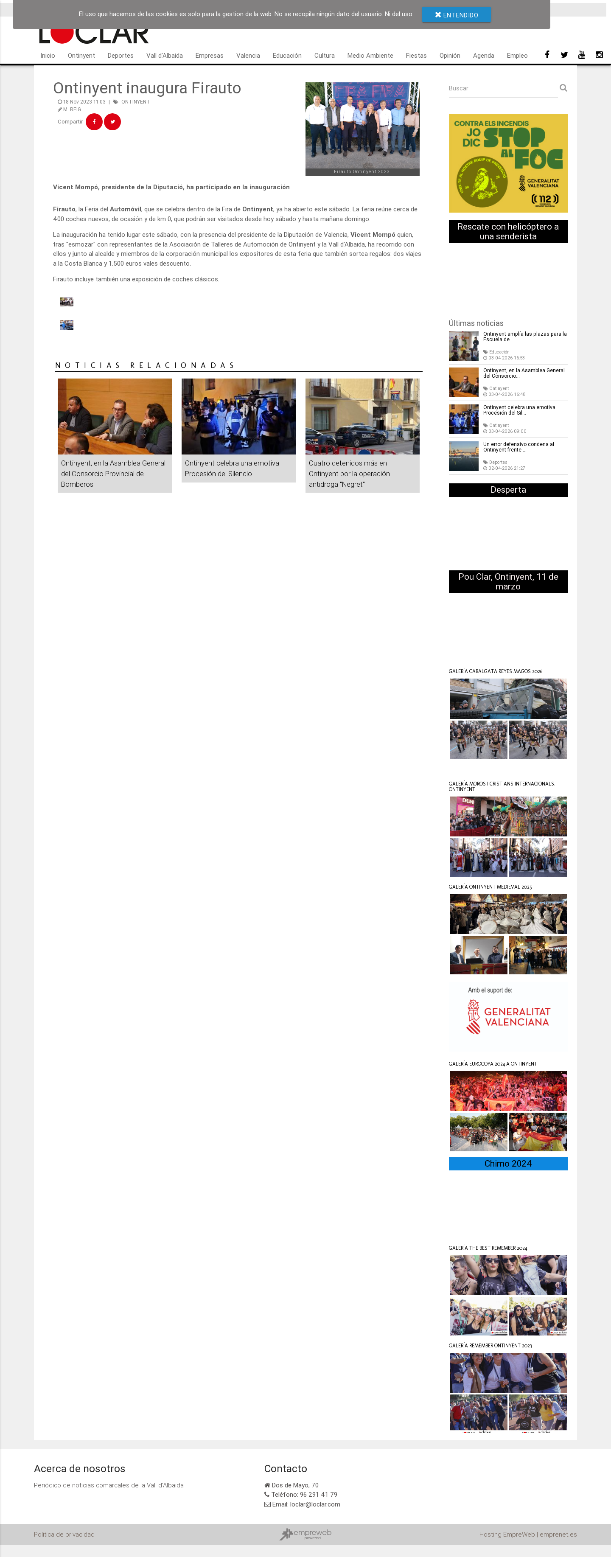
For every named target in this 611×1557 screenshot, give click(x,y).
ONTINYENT (135, 101)
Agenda (483, 55)
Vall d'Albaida (164, 55)
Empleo (517, 55)
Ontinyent (81, 55)
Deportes (121, 55)
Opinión (450, 55)
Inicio (47, 55)
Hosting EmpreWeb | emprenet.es (528, 1535)
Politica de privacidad (64, 1535)
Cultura (324, 55)
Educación (287, 55)
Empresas (210, 55)
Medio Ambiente (370, 55)
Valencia (248, 55)
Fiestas (416, 55)
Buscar (458, 88)
